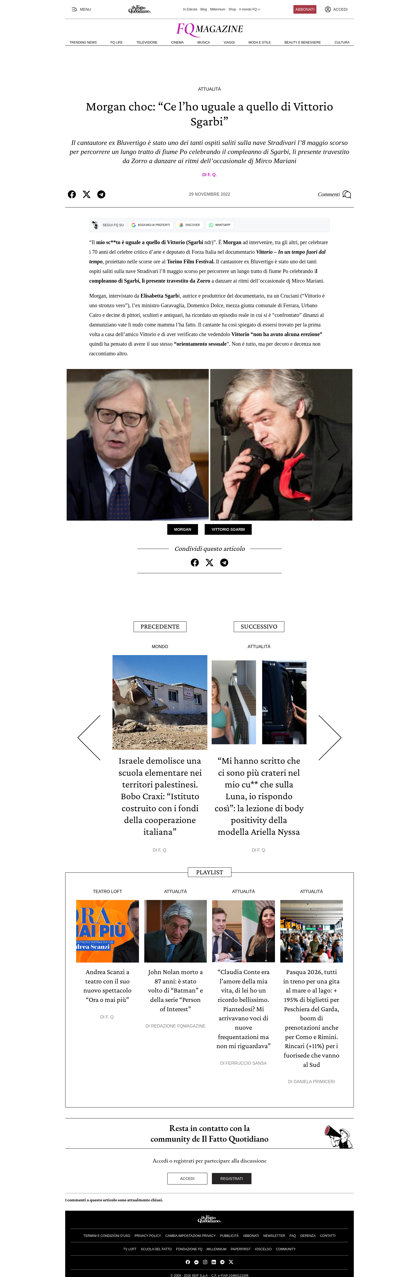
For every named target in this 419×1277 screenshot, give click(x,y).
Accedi (187, 1175)
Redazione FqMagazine (178, 1023)
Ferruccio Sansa (246, 1060)
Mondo (160, 645)
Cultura (342, 42)
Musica (203, 42)
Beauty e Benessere (303, 42)
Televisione (146, 42)
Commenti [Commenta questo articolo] (334, 194)
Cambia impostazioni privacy (190, 1232)
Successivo (259, 626)
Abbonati (305, 9)
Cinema (177, 42)
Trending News (83, 42)
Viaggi (229, 42)
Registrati (231, 1175)
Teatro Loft (107, 889)
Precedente (160, 626)
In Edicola (190, 9)
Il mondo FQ (250, 9)
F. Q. (212, 174)
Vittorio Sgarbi (228, 529)
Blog (203, 9)
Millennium (217, 9)
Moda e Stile (260, 42)
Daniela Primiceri (314, 1078)
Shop (232, 9)
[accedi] (336, 9)
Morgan (182, 529)
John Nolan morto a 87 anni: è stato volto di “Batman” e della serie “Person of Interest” (175, 988)
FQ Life (117, 42)
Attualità (209, 89)
